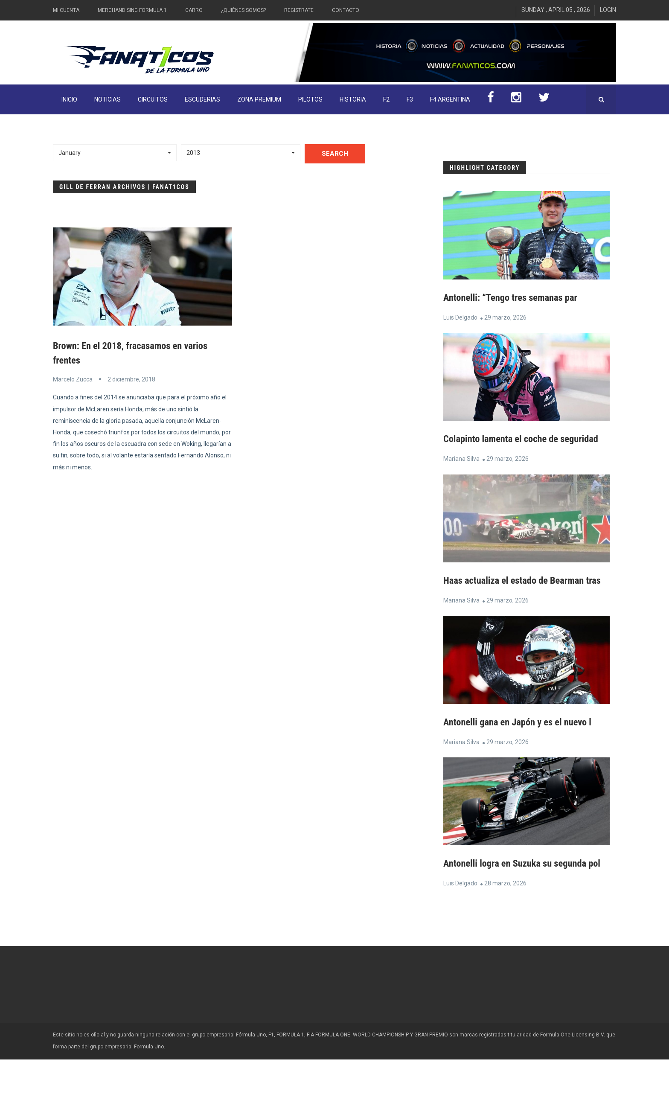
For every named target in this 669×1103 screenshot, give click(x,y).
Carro (194, 10)
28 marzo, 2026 (505, 926)
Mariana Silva (461, 473)
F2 (386, 99)
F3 (410, 99)
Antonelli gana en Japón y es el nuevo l (522, 751)
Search (335, 153)
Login (608, 9)
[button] (115, 152)
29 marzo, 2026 (505, 317)
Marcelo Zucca (73, 379)
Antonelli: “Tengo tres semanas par (515, 297)
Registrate (299, 10)
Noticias (107, 99)
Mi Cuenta (66, 10)
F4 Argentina (450, 99)
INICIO (69, 99)
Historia (353, 99)
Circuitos (153, 99)
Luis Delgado (460, 317)
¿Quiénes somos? (243, 10)
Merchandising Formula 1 (132, 10)
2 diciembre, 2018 (131, 379)
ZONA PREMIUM (259, 99)
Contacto (345, 10)
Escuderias (202, 99)
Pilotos (310, 99)
